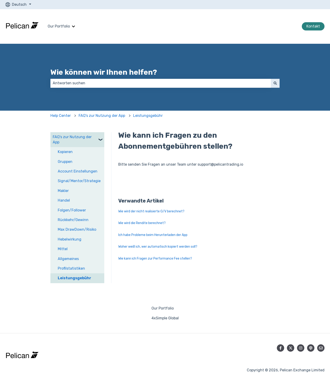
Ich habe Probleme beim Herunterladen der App (152, 235)
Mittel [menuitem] (63, 249)
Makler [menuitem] (63, 191)
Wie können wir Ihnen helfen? (103, 72)
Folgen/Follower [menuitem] (72, 210)
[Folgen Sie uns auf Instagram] (300, 348)
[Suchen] (275, 83)
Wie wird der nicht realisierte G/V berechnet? (151, 211)
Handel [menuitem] (64, 200)
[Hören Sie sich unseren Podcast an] (310, 348)
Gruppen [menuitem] (65, 161)
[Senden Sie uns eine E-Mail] (320, 348)
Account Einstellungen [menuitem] (77, 171)
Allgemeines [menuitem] (68, 259)
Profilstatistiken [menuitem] (71, 268)
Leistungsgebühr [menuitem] (74, 278)
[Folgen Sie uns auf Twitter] (290, 348)
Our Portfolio (59, 26)
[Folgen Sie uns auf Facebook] (280, 348)
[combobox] (160, 83)
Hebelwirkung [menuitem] (69, 239)
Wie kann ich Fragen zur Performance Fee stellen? (155, 258)
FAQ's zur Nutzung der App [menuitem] (72, 139)
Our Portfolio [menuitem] (162, 308)
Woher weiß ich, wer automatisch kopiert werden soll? (157, 247)
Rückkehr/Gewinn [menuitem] (73, 220)
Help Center (60, 115)
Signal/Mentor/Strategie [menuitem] (79, 181)
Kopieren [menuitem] (65, 152)
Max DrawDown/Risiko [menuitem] (77, 229)
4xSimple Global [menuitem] (165, 318)
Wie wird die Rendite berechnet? (142, 223)
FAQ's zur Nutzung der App (102, 115)
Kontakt (313, 26)
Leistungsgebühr (148, 115)
